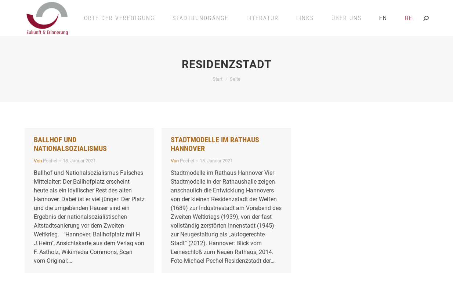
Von (45, 160)
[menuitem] (383, 18)
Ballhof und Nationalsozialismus (70, 144)
